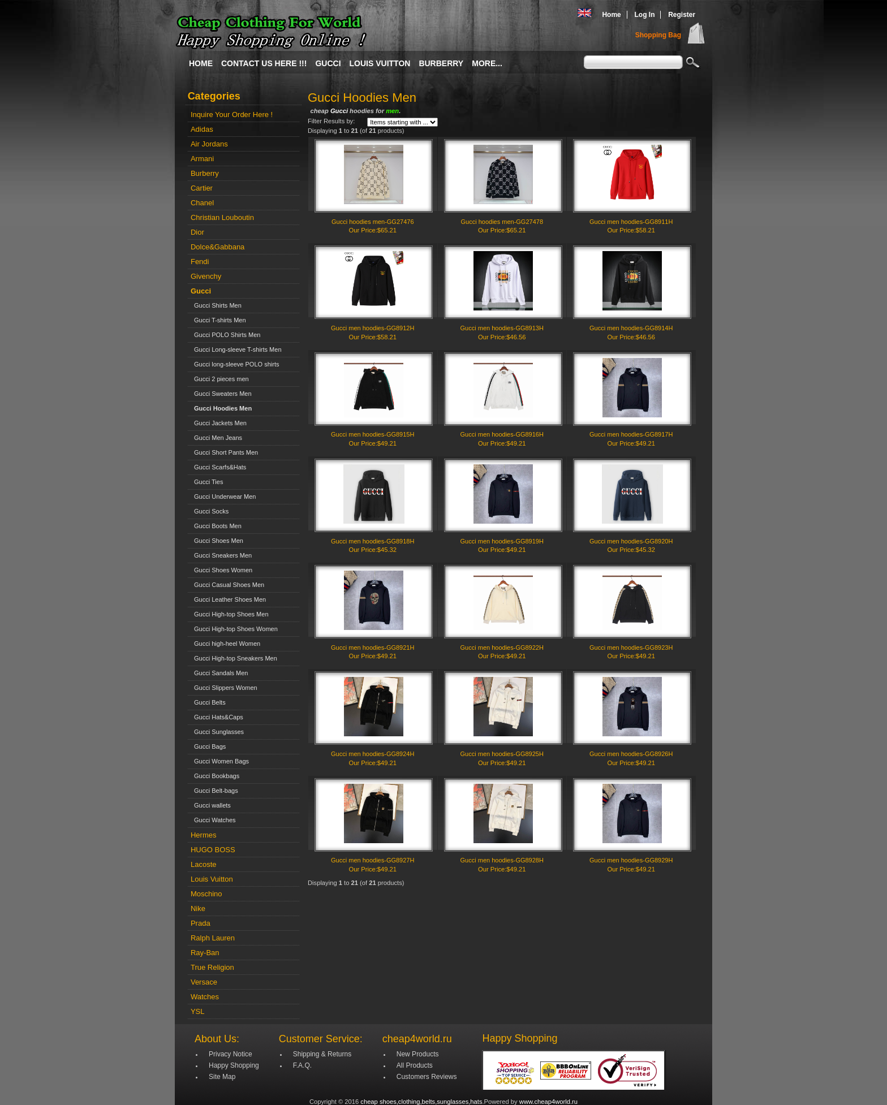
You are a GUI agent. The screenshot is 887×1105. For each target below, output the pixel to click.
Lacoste (204, 864)
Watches (205, 996)
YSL (198, 1011)
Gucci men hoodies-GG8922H (502, 647)
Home (611, 15)
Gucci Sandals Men (219, 673)
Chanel (202, 202)
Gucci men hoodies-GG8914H (631, 328)
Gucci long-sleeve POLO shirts (235, 364)
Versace (204, 982)
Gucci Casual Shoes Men (227, 584)
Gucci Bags (208, 746)
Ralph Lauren (213, 938)
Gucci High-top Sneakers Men (234, 658)
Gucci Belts (208, 702)
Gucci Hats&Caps (217, 717)
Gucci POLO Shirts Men (225, 334)
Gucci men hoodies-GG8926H (631, 753)
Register (681, 15)
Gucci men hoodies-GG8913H (502, 328)
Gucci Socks (210, 511)
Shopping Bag (658, 35)
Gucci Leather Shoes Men (228, 599)
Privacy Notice (230, 1054)
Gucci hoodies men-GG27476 (372, 221)
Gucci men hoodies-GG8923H (631, 647)
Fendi (200, 261)
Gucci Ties (207, 481)
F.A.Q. (302, 1065)
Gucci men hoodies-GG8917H (631, 434)
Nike (198, 908)
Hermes (204, 835)
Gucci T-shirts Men (218, 320)
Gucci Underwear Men (223, 496)
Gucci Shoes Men (217, 540)
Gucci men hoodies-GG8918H (372, 541)
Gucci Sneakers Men (221, 555)
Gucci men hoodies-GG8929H (631, 860)
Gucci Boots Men (216, 526)
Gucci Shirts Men (216, 305)
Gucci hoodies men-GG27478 (501, 221)
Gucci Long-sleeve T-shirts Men (236, 349)
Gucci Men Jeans (216, 437)
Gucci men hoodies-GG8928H (502, 860)
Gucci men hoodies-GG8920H (631, 541)
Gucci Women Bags (220, 761)
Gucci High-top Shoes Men (230, 614)
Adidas (202, 129)
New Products (418, 1054)
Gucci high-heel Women (225, 643)
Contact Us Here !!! (264, 63)
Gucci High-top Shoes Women (234, 628)
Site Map (222, 1077)
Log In (644, 15)
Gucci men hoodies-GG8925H (502, 753)
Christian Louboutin (222, 217)
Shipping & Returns (322, 1054)
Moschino (206, 894)
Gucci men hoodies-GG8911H (631, 221)
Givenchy (206, 276)
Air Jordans (209, 144)
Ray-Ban (205, 952)
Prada (200, 923)
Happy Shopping (234, 1065)
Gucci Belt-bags (214, 790)
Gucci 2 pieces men (220, 378)
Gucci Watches (213, 820)
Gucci (328, 63)
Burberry (441, 63)
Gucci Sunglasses (217, 731)
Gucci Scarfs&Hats (218, 467)
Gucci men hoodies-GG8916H (502, 434)
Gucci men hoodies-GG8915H (372, 434)
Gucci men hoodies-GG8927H (372, 860)
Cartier (202, 188)
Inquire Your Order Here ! (232, 114)
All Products (415, 1065)
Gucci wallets (211, 805)
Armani (202, 158)
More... (487, 63)
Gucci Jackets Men (219, 423)
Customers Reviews (427, 1077)
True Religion (212, 967)
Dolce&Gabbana (217, 247)
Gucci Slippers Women (224, 687)
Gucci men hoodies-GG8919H (502, 541)
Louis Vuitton (380, 63)
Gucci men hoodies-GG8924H (372, 753)
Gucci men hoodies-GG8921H (372, 647)
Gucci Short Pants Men (224, 452)
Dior (197, 232)
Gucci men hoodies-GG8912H (372, 328)
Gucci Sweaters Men (221, 393)
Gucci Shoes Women (221, 570)
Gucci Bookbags (215, 775)
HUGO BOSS (213, 849)
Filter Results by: (331, 121)
